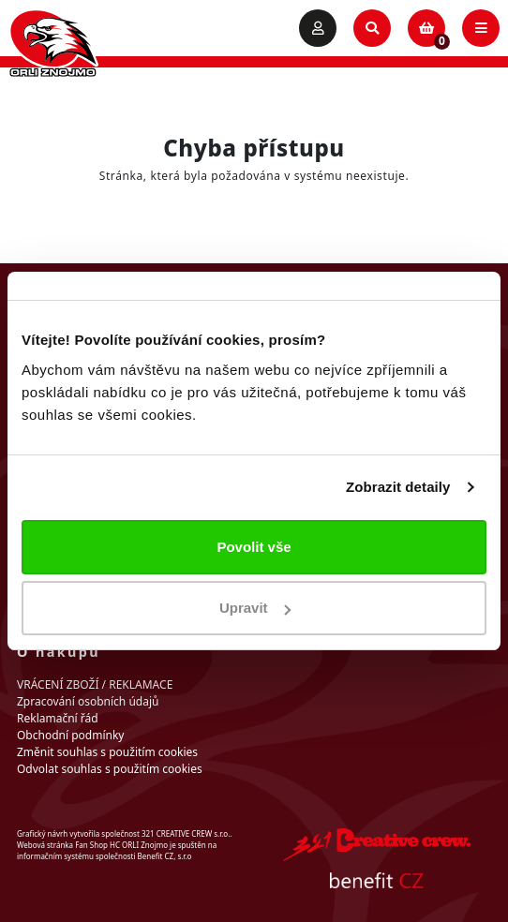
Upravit (255, 608)
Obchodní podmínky (70, 735)
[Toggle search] (372, 28)
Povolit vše (254, 547)
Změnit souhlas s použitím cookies (107, 752)
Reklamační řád (57, 718)
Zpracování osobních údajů (87, 701)
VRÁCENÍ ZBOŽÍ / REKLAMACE (94, 684)
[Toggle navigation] (481, 28)
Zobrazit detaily (398, 487)
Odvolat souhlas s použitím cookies (109, 769)
